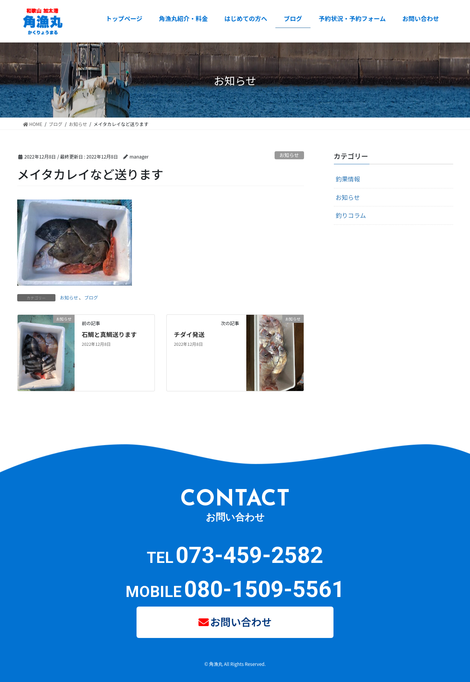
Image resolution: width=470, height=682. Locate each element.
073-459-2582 (249, 555)
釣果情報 (348, 178)
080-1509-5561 (264, 589)
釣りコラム (351, 215)
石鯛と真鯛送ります (109, 334)
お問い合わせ (241, 621)
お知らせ (289, 155)
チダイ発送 (189, 334)
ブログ (91, 297)
